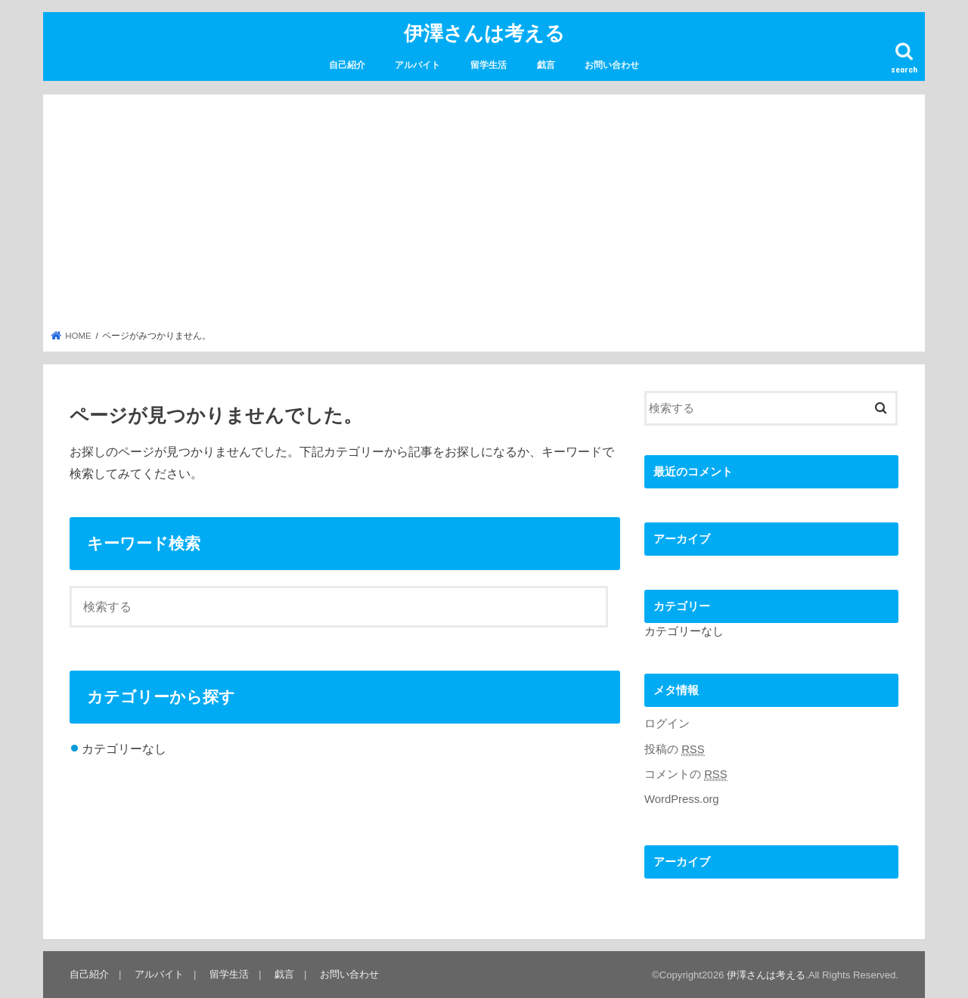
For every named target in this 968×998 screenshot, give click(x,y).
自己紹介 (347, 65)
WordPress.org (681, 799)
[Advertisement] (484, 216)
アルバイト (417, 65)
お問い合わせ (612, 65)
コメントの (686, 774)
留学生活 (488, 65)
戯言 (546, 65)
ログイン (667, 724)
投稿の (674, 749)
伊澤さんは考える (484, 32)
